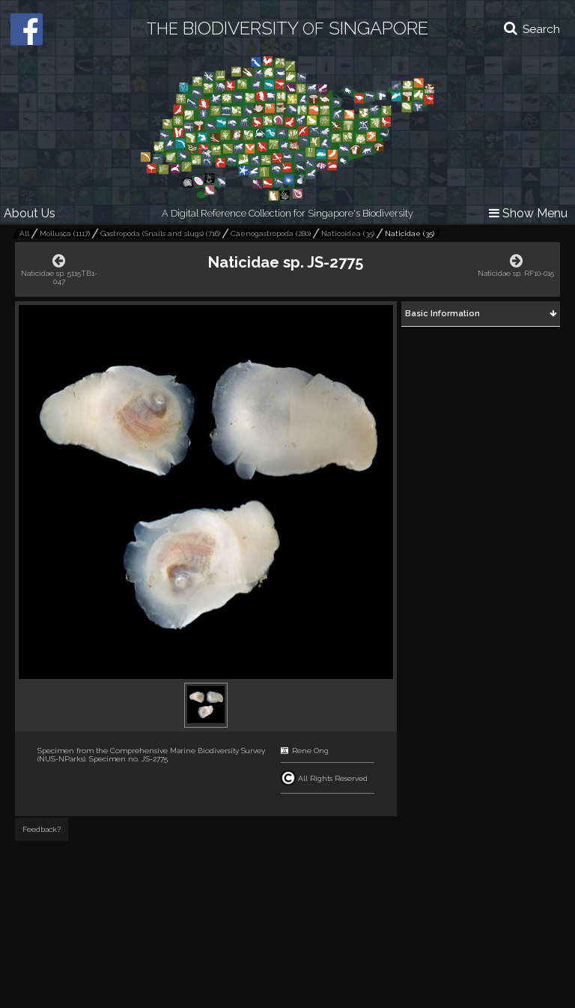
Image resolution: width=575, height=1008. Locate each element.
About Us (29, 213)
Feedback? (41, 829)
